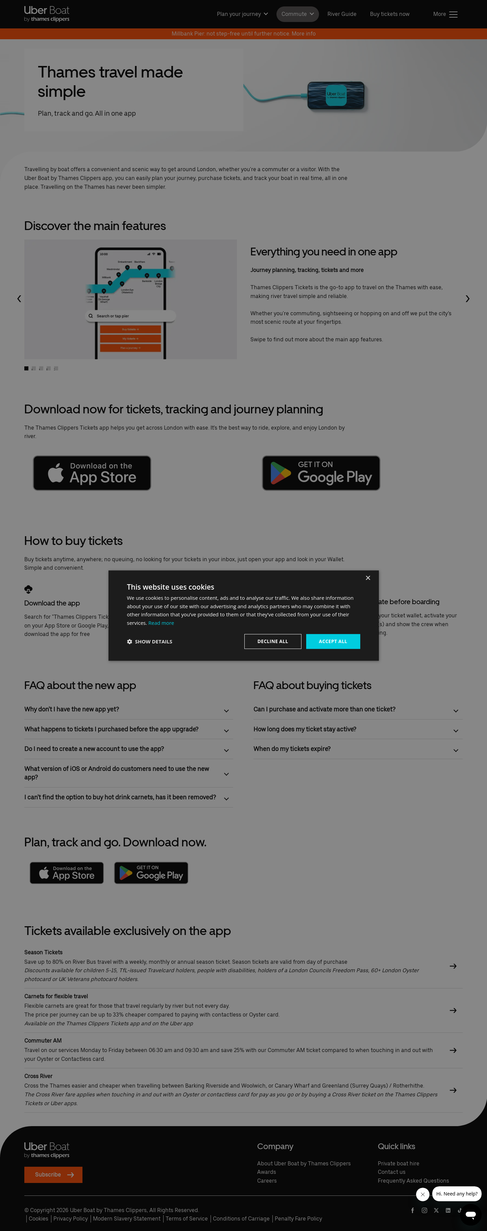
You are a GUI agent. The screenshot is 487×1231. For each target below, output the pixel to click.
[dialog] (243, 615)
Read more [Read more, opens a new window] (161, 622)
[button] (149, 641)
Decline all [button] (272, 641)
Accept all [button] (332, 641)
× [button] (367, 577)
